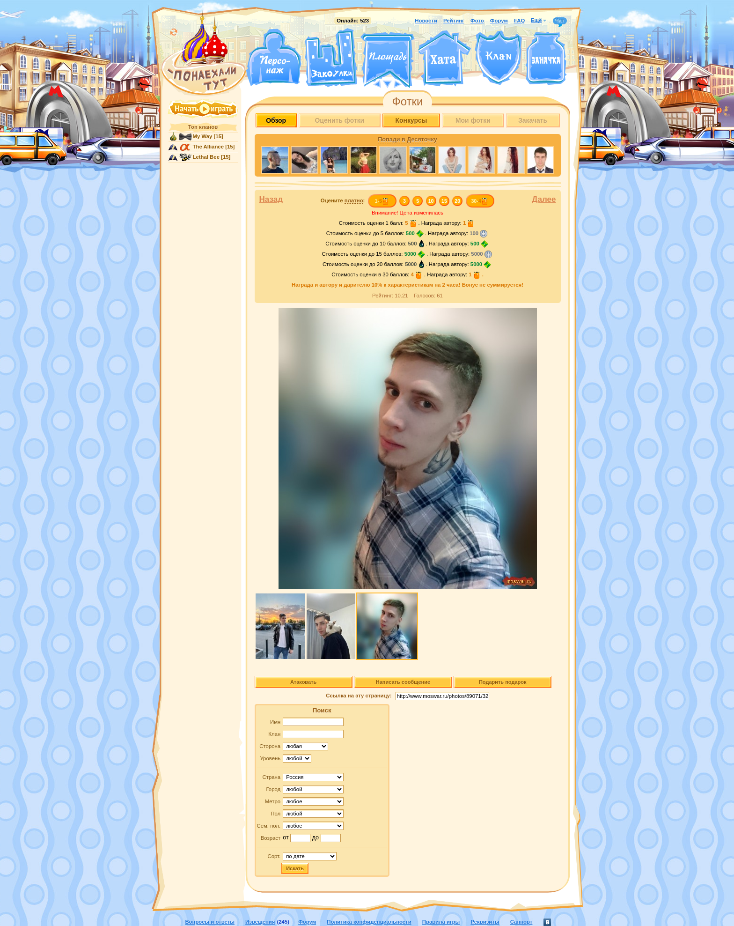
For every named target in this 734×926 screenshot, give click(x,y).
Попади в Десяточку (407, 139)
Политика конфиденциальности (369, 922)
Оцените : (343, 201)
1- (381, 201)
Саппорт (521, 922)
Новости (426, 20)
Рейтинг (453, 20)
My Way (203, 136)
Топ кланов (203, 127)
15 (444, 201)
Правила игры (441, 922)
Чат (560, 21)
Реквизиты (484, 922)
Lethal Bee (206, 157)
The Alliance (208, 146)
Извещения (260, 922)
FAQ (519, 20)
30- (479, 201)
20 (457, 201)
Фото (477, 20)
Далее (544, 199)
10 (431, 201)
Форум (499, 20)
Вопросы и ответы (210, 922)
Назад (271, 199)
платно (354, 200)
